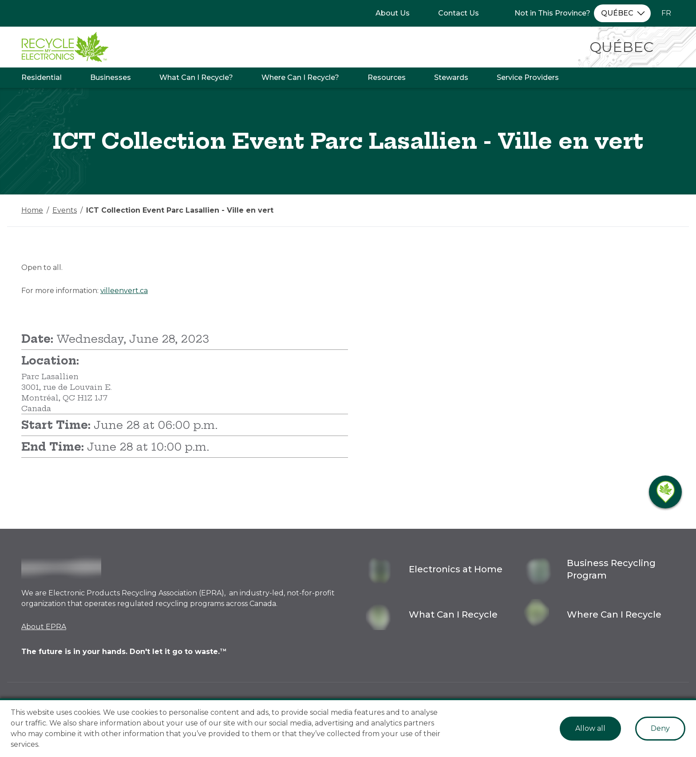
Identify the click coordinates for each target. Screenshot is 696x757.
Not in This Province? (552, 13)
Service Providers (528, 77)
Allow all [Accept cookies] (590, 728)
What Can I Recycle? (196, 77)
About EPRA (43, 626)
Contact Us (458, 13)
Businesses (110, 77)
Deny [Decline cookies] (660, 728)
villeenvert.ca (124, 290)
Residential (41, 77)
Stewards (451, 77)
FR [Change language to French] (666, 13)
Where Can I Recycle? (300, 77)
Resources (387, 77)
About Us (393, 13)
